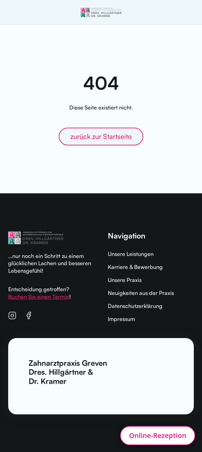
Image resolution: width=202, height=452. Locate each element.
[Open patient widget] (157, 435)
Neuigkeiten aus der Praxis (141, 292)
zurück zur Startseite (101, 136)
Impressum (121, 318)
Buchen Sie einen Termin (38, 296)
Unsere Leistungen (131, 253)
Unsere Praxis (125, 279)
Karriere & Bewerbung (135, 266)
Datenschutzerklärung (135, 305)
